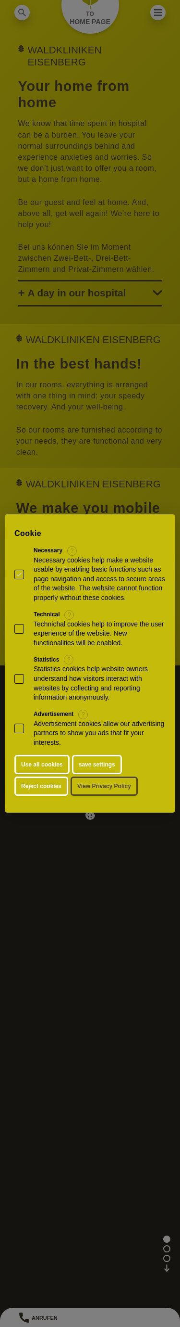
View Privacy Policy (104, 786)
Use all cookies (42, 764)
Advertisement (53, 714)
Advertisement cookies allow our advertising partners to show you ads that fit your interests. (99, 733)
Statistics (46, 659)
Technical (47, 614)
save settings (97, 764)
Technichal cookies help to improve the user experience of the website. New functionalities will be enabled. (99, 633)
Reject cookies (41, 786)
